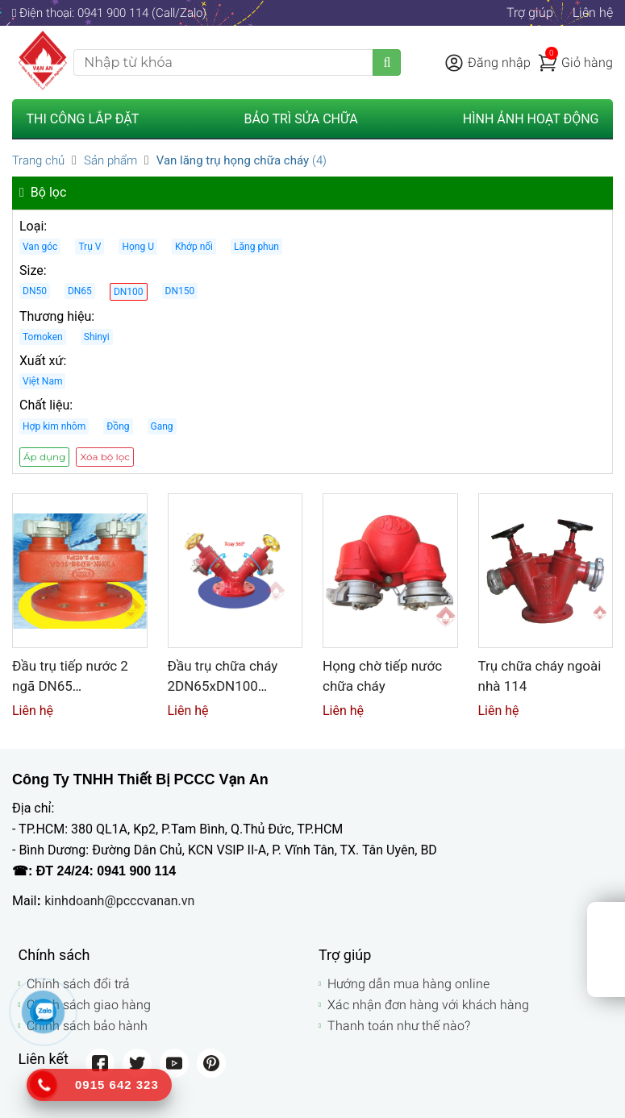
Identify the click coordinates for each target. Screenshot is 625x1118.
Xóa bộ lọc (105, 457)
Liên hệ (593, 12)
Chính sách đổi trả (78, 983)
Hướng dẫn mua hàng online (408, 983)
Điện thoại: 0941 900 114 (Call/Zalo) (109, 13)
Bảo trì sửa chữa (300, 119)
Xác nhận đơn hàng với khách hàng (428, 1004)
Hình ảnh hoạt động (531, 119)
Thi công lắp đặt (83, 119)
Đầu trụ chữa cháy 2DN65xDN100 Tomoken (223, 685)
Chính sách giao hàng (89, 1004)
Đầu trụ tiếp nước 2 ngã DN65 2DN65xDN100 (70, 685)
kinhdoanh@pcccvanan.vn (119, 900)
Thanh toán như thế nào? (398, 1025)
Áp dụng (44, 457)
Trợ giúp (529, 12)
